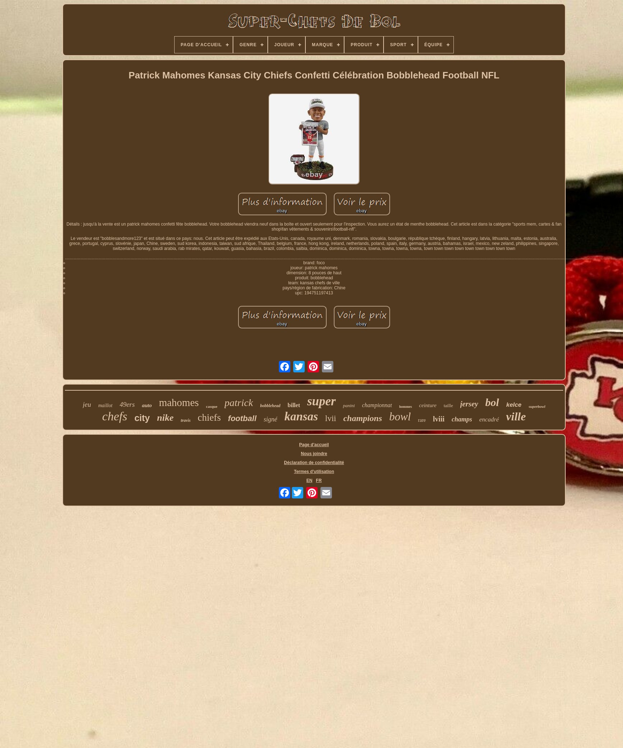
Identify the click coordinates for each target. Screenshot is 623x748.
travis (185, 420)
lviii (438, 419)
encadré (489, 419)
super (321, 401)
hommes (405, 407)
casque (212, 406)
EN (309, 480)
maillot (105, 405)
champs (462, 419)
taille (448, 405)
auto (147, 405)
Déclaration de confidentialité (314, 462)
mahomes (179, 402)
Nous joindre (314, 453)
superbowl (537, 406)
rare (422, 420)
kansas (301, 416)
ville (516, 416)
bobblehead (270, 405)
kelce (514, 404)
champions (362, 418)
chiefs (209, 417)
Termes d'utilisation (314, 471)
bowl (400, 416)
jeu (87, 404)
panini (349, 405)
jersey (469, 404)
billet (293, 405)
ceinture (428, 405)
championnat (377, 405)
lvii (330, 418)
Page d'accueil (314, 444)
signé (270, 419)
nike (165, 417)
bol (492, 402)
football (242, 418)
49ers (127, 404)
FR (319, 480)
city (142, 418)
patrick (238, 402)
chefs (114, 416)
